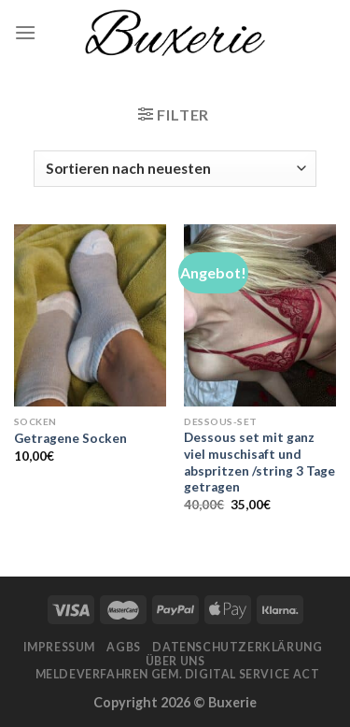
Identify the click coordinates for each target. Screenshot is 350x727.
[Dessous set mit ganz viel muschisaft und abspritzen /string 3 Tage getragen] (260, 315)
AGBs (123, 647)
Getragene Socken (70, 438)
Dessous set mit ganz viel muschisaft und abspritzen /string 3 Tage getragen (259, 462)
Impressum (59, 647)
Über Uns (175, 661)
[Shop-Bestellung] (174, 168)
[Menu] (25, 32)
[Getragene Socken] (90, 315)
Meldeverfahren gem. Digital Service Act (177, 674)
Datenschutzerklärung (237, 647)
